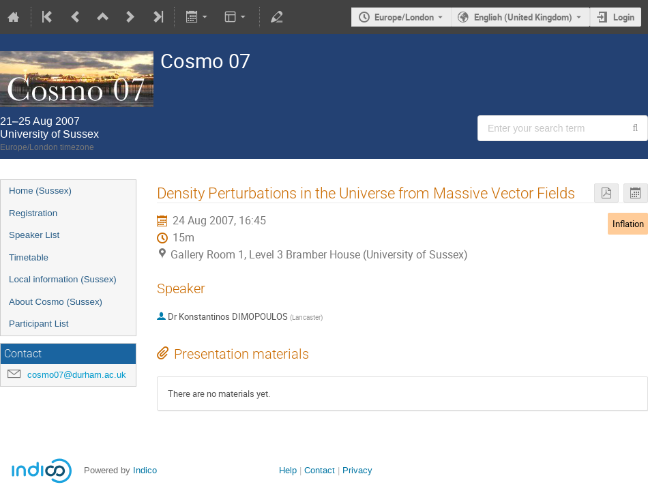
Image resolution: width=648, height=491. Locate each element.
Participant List (38, 323)
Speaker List (34, 235)
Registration (33, 213)
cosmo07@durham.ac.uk (76, 375)
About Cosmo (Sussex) (55, 302)
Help (288, 470)
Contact (319, 470)
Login (623, 17)
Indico (145, 470)
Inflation (628, 224)
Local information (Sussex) (63, 279)
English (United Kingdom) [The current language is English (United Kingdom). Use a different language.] (523, 17)
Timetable (28, 257)
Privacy (357, 470)
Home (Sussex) (40, 190)
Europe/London (404, 17)
